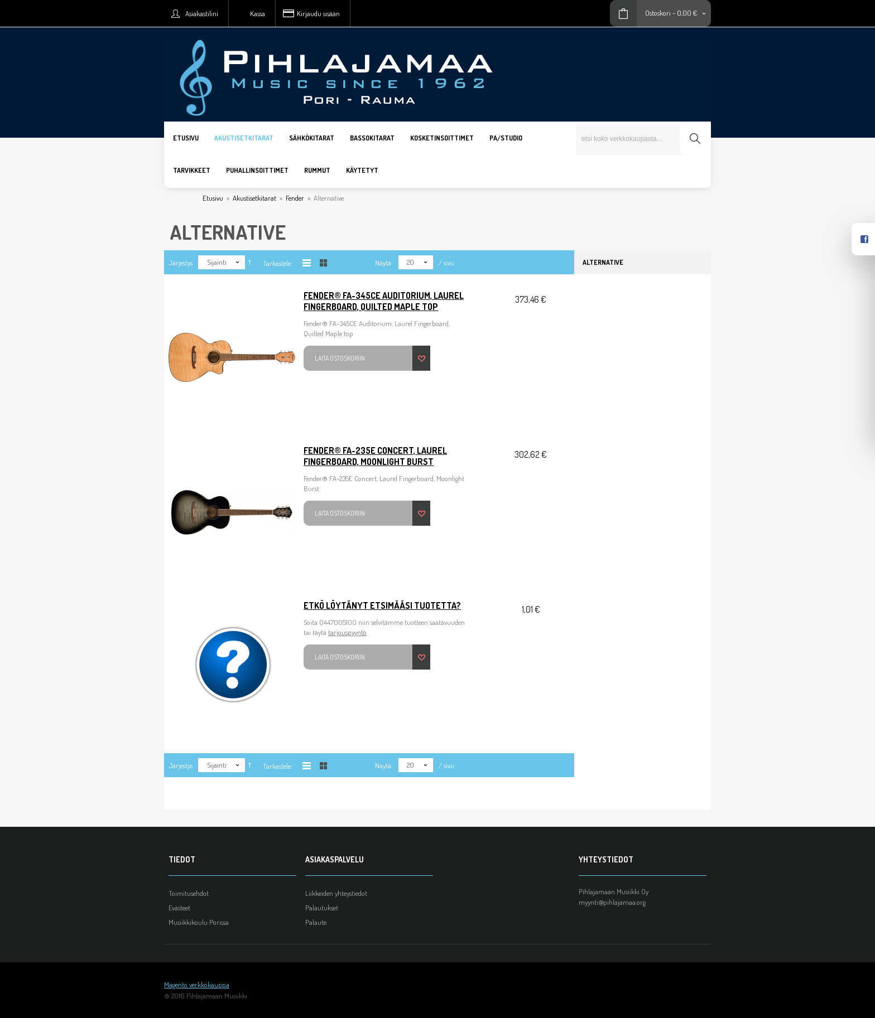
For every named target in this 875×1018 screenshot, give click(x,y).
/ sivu (446, 262)
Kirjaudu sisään (318, 13)
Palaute (315, 922)
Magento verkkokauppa (196, 984)
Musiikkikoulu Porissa (199, 922)
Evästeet (179, 907)
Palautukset (321, 907)
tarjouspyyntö (347, 632)
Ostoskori (658, 12)
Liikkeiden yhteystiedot (336, 893)
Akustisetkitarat (254, 197)
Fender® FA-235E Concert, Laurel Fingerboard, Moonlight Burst (375, 456)
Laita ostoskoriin (340, 358)
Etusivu (213, 197)
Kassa (257, 13)
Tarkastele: (277, 263)
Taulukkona (323, 262)
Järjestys (181, 262)
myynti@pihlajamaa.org (612, 902)
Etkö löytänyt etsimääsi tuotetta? (382, 605)
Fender (295, 197)
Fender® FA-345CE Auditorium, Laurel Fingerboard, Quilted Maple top (384, 301)
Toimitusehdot (189, 893)
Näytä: (384, 262)
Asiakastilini (201, 13)
